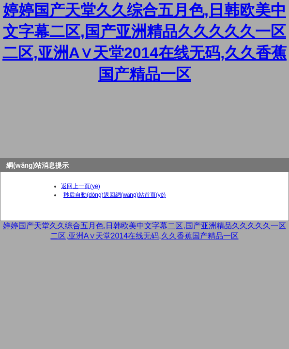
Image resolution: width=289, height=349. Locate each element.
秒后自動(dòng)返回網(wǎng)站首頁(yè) (114, 194)
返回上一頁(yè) (80, 186)
